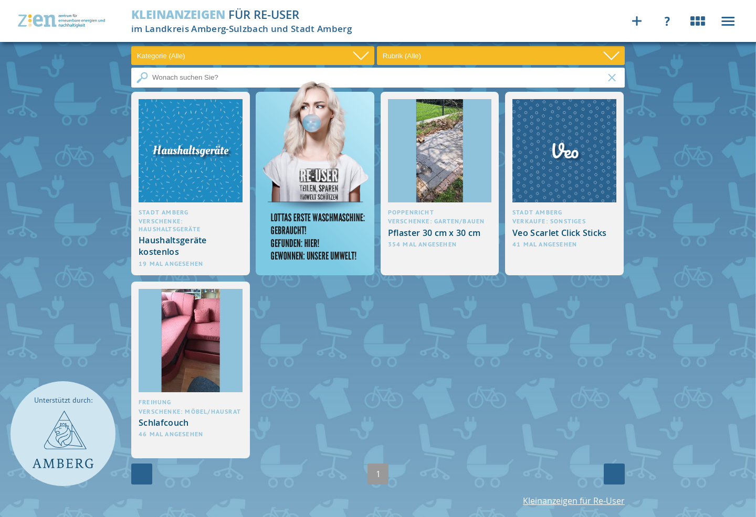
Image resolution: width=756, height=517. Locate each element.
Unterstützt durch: (63, 400)
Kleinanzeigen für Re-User (574, 501)
